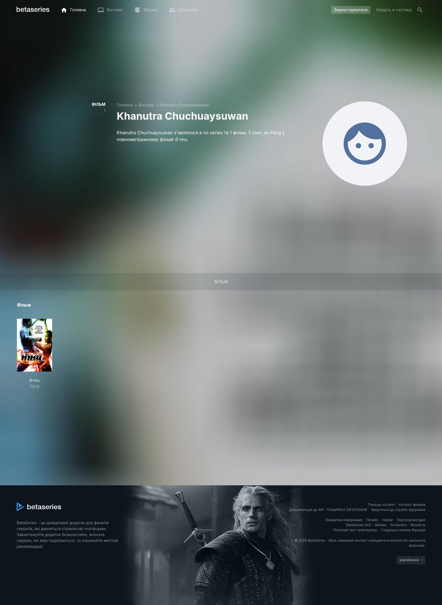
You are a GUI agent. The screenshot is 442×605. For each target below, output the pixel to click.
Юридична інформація (343, 520)
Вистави (146, 104)
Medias (380, 525)
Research (417, 525)
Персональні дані (411, 520)
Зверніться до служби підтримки (398, 510)
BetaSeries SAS (358, 525)
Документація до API (306, 510)
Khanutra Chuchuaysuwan (184, 104)
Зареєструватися (351, 9)
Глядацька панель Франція (403, 530)
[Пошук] (420, 10)
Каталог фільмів (412, 505)
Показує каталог (381, 505)
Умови (387, 520)
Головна (124, 104)
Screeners (398, 525)
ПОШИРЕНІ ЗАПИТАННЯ (347, 510)
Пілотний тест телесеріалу (355, 530)
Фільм (221, 281)
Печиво (372, 520)
